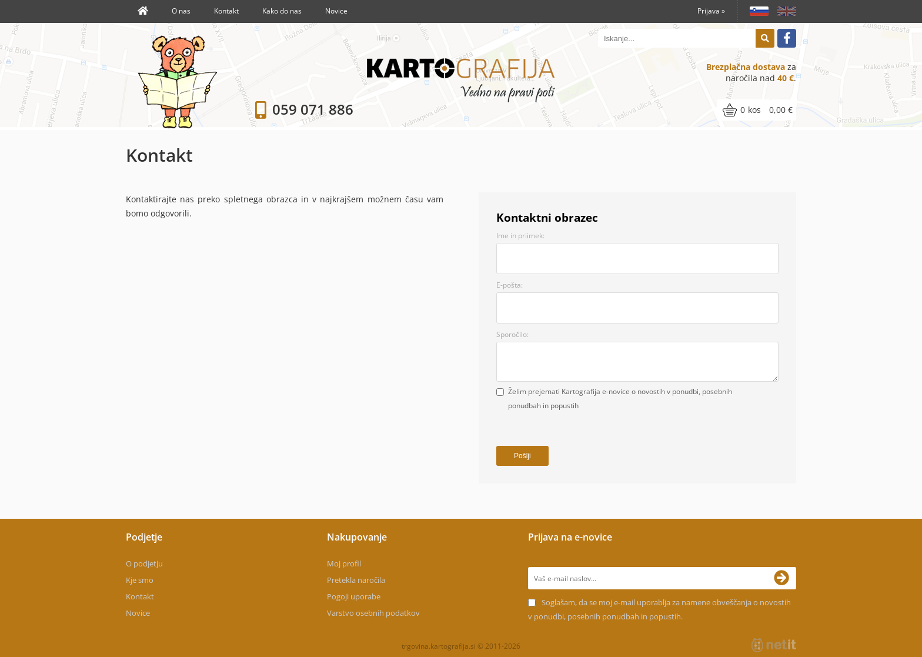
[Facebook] (786, 38)
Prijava (711, 11)
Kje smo (139, 580)
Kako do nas (282, 11)
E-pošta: (509, 285)
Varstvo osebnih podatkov (373, 613)
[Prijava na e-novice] (785, 578)
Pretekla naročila (356, 580)
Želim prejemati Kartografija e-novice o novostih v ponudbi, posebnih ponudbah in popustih (620, 398)
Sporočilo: (512, 334)
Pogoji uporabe (353, 596)
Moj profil (344, 563)
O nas (181, 11)
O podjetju (144, 563)
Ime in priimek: (520, 236)
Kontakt (226, 11)
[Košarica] (756, 110)
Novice (336, 11)
